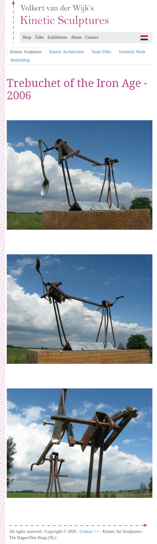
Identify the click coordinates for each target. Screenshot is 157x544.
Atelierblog (20, 60)
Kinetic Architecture (66, 52)
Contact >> (90, 531)
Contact (92, 37)
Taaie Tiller (101, 52)
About (76, 37)
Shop (26, 37)
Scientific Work (132, 52)
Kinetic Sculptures (26, 52)
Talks (39, 37)
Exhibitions (57, 37)
